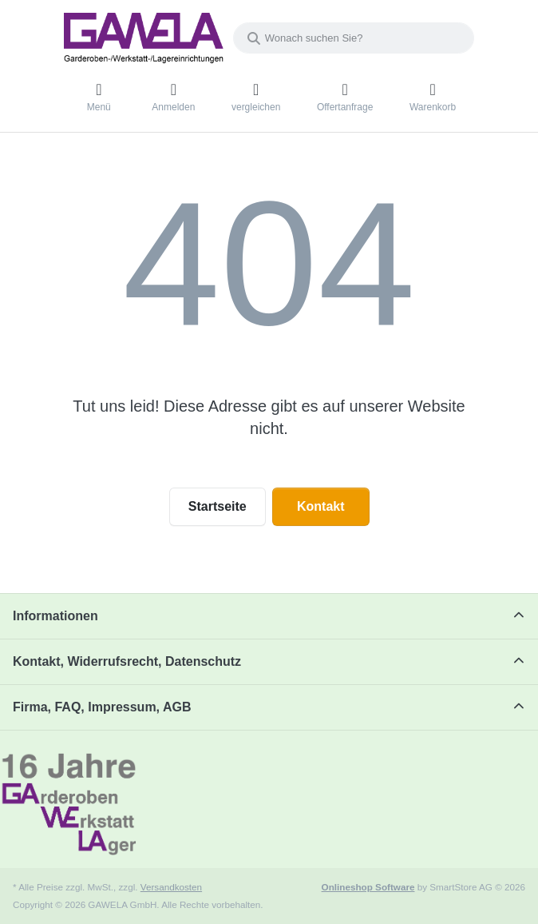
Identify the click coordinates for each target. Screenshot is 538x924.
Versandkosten (171, 887)
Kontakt (321, 506)
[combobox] (353, 38)
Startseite (217, 506)
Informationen (55, 616)
